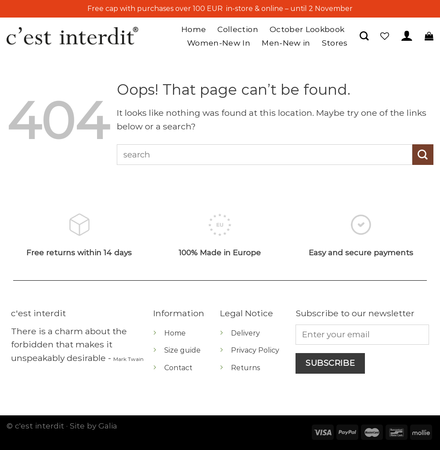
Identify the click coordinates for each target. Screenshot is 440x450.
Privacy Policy (255, 350)
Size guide (182, 350)
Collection (237, 29)
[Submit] (422, 154)
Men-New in (286, 42)
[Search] (364, 36)
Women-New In (218, 42)
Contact (178, 368)
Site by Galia (93, 425)
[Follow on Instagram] (19, 385)
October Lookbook (307, 29)
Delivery (245, 333)
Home (193, 29)
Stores (335, 42)
